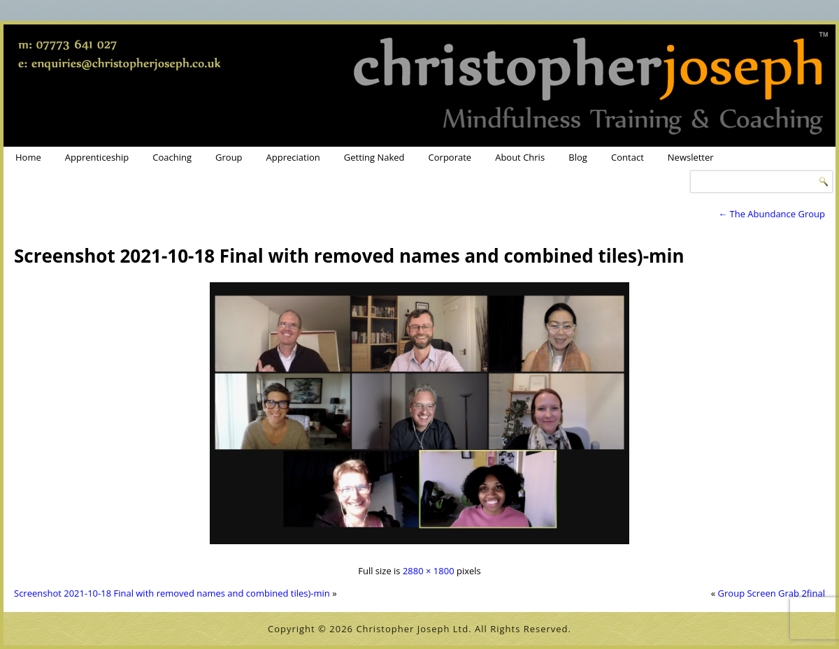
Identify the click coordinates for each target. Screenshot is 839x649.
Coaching (172, 157)
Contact (627, 157)
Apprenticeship (97, 157)
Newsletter (691, 157)
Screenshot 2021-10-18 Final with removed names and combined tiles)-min (349, 255)
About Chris (520, 157)
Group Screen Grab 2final (771, 593)
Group (229, 157)
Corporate (450, 157)
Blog (577, 157)
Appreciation (293, 157)
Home (28, 157)
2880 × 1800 (428, 570)
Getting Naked (374, 157)
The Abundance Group (771, 213)
